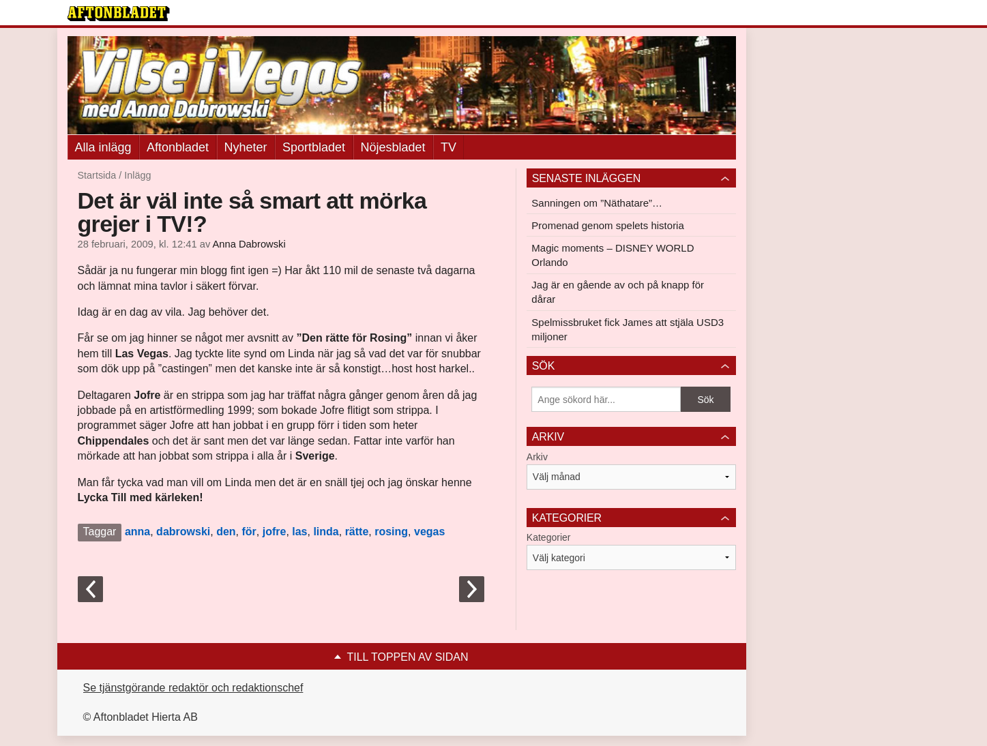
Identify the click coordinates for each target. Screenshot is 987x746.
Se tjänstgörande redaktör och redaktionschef (193, 687)
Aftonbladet (178, 147)
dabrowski (183, 531)
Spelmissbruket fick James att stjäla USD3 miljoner (627, 329)
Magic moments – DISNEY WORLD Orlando (612, 255)
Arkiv (537, 456)
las (299, 531)
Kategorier (549, 537)
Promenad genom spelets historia (607, 225)
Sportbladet (313, 147)
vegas (429, 531)
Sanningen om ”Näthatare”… (596, 203)
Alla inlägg (103, 147)
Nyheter (245, 147)
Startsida (97, 175)
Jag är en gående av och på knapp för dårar (617, 292)
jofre (274, 531)
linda (325, 531)
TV (448, 147)
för (248, 531)
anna (137, 531)
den (225, 531)
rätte (357, 531)
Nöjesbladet (393, 147)
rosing (391, 531)
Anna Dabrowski (249, 244)
